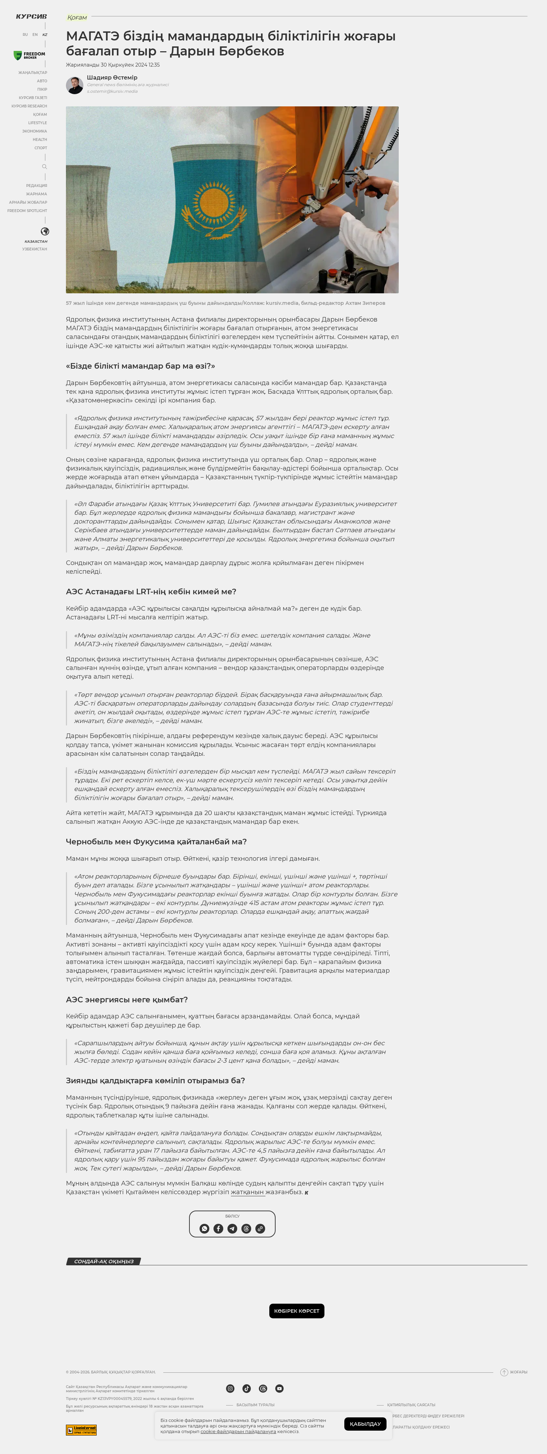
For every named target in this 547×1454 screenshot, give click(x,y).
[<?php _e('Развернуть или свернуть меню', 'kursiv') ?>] (45, 231)
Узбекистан (34, 249)
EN (35, 35)
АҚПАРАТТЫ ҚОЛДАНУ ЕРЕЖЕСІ (418, 1427)
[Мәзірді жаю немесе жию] (44, 167)
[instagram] (230, 1389)
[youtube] (279, 1389)
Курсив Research (29, 106)
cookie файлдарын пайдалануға (238, 1431)
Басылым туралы (256, 1405)
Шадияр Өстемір (112, 77)
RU (25, 35)
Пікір (42, 89)
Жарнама (36, 194)
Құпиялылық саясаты (411, 1405)
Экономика (34, 131)
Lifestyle (37, 123)
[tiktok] (246, 1389)
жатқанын (248, 1192)
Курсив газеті (33, 98)
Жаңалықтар (32, 72)
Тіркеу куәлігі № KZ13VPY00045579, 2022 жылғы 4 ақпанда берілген (130, 1398)
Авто (42, 81)
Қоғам (40, 114)
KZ (44, 35)
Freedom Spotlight (27, 211)
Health (40, 139)
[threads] (263, 1389)
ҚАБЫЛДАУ (365, 1424)
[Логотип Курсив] (31, 16)
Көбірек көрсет (297, 1311)
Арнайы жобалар (28, 202)
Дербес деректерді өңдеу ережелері (425, 1416)
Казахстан (35, 241)
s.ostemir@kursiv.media (112, 91)
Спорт (41, 148)
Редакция (36, 185)
